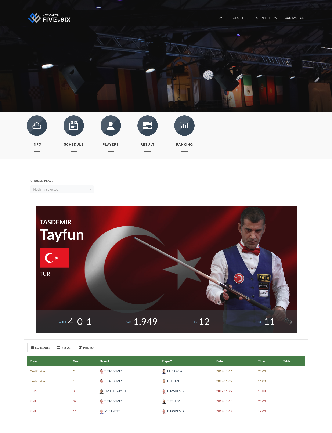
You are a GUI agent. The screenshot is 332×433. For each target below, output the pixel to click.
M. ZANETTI (110, 411)
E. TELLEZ (171, 401)
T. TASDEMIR (110, 371)
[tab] (40, 347)
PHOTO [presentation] (86, 347)
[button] (62, 189)
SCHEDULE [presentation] (40, 348)
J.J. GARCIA (172, 371)
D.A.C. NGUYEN (112, 391)
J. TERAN (170, 381)
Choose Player (43, 181)
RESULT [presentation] (64, 347)
